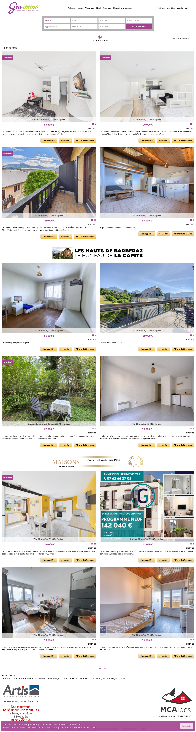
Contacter (65, 140)
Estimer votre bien (166, 8)
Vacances (89, 8)
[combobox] (57, 20)
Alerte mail (182, 8)
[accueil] (38, 8)
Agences (107, 8)
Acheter (72, 8)
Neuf (98, 8)
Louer (80, 8)
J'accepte (186, 726)
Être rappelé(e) (49, 140)
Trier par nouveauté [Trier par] (182, 38)
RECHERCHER (139, 26)
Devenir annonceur (122, 8)
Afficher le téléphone (85, 140)
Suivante (103, 668)
